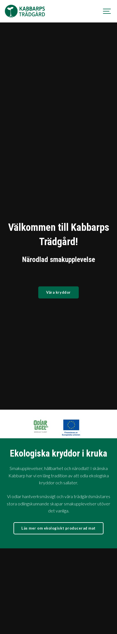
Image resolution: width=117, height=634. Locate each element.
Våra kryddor (58, 292)
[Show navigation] (107, 11)
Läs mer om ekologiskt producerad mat (58, 479)
